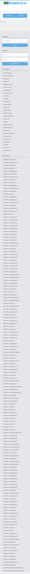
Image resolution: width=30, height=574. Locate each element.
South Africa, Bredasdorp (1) (10, 208)
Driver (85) (5, 98)
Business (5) (6, 81)
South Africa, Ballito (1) (9, 168)
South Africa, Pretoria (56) (9, 453)
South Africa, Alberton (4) (9, 159)
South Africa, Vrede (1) (9, 553)
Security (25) (6, 147)
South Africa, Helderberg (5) (10, 280)
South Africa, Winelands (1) (10, 562)
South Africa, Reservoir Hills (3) (11, 461)
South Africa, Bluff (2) (8, 194)
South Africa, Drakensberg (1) (10, 243)
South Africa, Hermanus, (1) (10, 286)
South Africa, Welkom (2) (9, 556)
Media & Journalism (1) (9, 133)
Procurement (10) (7, 136)
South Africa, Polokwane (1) (10, 441)
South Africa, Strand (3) (9, 519)
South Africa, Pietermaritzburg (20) (12, 432)
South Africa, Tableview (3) (10, 524)
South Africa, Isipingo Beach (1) (11, 297)
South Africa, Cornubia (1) (9, 237)
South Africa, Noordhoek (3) (10, 401)
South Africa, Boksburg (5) (9, 197)
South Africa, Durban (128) (9, 251)
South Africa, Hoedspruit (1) (10, 294)
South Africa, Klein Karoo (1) (10, 320)
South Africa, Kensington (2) (10, 312)
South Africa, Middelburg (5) (10, 369)
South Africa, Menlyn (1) (9, 363)
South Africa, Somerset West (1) (11, 493)
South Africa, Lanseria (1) (9, 349)
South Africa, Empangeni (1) (10, 263)
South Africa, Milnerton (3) (10, 378)
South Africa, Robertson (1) (10, 467)
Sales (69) (5, 144)
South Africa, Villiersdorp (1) (10, 550)
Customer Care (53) (8, 93)
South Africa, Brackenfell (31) (10, 202)
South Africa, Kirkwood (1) (9, 317)
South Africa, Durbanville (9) (10, 254)
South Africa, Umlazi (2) (9, 542)
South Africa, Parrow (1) (9, 424)
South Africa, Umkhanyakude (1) (11, 539)
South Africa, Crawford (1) (9, 240)
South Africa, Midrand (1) (9, 375)
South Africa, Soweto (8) (9, 499)
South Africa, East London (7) (10, 257)
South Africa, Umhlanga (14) (10, 536)
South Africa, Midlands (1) (9, 372)
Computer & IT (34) (8, 84)
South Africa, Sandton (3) (9, 490)
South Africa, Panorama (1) (10, 412)
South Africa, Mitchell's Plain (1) (11, 381)
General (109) (6, 110)
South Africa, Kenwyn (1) (9, 315)
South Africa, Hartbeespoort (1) (11, 277)
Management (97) (7, 124)
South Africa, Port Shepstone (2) (11, 447)
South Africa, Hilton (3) (9, 292)
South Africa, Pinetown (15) (10, 435)
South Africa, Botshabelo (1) (10, 199)
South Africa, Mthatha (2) (9, 395)
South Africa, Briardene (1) (10, 211)
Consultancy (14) (7, 90)
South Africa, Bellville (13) (9, 179)
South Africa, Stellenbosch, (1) (10, 516)
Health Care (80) (7, 113)
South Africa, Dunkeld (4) (9, 248)
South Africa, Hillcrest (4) (9, 289)
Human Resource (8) (8, 116)
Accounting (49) (7, 73)
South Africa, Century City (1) (10, 225)
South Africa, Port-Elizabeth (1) (11, 450)
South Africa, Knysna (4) (9, 329)
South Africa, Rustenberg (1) (10, 484)
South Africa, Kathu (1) (9, 303)
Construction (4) (7, 87)
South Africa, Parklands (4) (10, 415)
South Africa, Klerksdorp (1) (10, 323)
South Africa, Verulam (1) (9, 547)
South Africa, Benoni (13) (9, 182)
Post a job (9, 15)
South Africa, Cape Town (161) (10, 220)
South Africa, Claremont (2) (10, 231)
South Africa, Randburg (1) (10, 458)
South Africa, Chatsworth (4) (10, 228)
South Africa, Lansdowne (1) (10, 346)
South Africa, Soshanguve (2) (10, 496)
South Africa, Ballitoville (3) (10, 171)
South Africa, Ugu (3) (8, 530)
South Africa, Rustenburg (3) (10, 487)
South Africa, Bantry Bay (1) (10, 174)
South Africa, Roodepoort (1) (10, 478)
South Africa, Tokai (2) (8, 527)
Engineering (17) (7, 104)
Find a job (21, 15)
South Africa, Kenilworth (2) (10, 309)
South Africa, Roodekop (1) (10, 476)
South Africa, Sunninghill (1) (10, 522)
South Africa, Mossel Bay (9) (10, 389)
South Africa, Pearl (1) (8, 427)
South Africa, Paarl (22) (9, 409)
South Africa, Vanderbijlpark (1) (11, 545)
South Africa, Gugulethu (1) (10, 271)
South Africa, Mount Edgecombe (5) (12, 392)
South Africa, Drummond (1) (10, 245)
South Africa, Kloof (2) (8, 326)
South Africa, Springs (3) (9, 507)
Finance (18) (6, 107)
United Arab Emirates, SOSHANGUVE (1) (13, 567)
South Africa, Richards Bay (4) (10, 464)
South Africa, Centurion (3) (10, 222)
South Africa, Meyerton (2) (10, 366)
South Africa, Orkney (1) (9, 404)
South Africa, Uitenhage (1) (10, 533)
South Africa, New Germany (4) (11, 398)
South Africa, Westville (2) (9, 559)
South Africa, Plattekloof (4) (10, 438)
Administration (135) (8, 75)
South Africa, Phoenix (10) (9, 429)
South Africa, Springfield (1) (10, 504)
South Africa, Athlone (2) (9, 165)
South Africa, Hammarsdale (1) (11, 274)
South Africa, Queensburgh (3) (11, 455)
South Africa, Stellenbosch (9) (10, 513)
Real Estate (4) (6, 139)
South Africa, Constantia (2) (10, 234)
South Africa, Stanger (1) (9, 510)
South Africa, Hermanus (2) (10, 283)
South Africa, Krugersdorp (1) (10, 335)
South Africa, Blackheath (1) (10, 185)
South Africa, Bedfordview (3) (10, 177)
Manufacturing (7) (7, 127)
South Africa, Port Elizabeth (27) (11, 444)
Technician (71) (7, 150)
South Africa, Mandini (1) (9, 358)
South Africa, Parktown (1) (9, 418)
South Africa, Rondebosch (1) (10, 473)
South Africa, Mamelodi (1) (10, 355)
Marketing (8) (6, 130)
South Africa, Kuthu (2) (9, 340)
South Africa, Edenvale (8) (9, 260)
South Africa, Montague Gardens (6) (12, 386)
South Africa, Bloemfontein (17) (11, 188)
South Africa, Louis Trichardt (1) (11, 352)
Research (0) (6, 142)
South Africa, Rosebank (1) (9, 481)
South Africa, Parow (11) (9, 421)
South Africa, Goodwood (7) (10, 269)
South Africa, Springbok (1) (10, 501)
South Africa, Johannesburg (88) (11, 300)
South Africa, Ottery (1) (9, 406)
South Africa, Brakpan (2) (9, 205)
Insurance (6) (6, 119)
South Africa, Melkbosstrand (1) (11, 361)
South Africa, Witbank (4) (9, 565)
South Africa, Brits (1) (8, 214)
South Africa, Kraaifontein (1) (10, 332)
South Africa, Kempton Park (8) (11, 306)
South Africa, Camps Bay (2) (10, 217)
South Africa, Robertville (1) (10, 470)
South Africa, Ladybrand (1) (10, 343)
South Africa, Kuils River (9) (10, 338)
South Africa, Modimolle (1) (10, 383)
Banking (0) (6, 78)
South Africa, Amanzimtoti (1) (10, 162)
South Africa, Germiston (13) (10, 266)
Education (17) (6, 101)
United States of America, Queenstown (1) (13, 570)
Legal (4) (5, 121)
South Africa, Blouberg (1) (9, 191)
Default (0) (5, 96)
